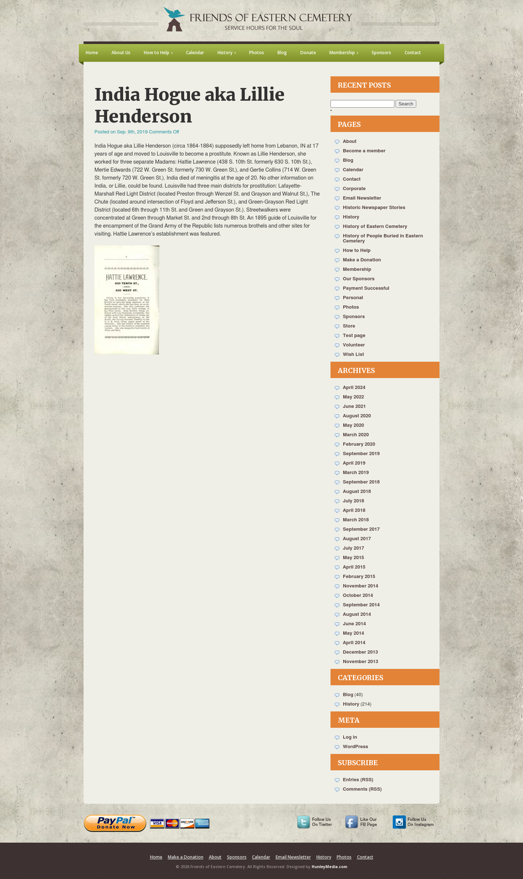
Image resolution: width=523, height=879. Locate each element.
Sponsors (354, 316)
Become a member (364, 151)
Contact (352, 179)
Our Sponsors (358, 279)
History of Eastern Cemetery (375, 226)
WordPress (355, 746)
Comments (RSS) (362, 789)
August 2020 (357, 416)
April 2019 (354, 463)
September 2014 (361, 605)
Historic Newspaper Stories (374, 207)
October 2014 (358, 595)
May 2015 (353, 557)
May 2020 (353, 425)
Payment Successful (366, 288)
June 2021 (354, 406)
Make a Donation (362, 260)
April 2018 (354, 510)
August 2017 (357, 539)
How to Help (356, 250)
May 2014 (353, 633)
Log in (350, 737)
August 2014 (357, 614)
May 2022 (353, 397)
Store (349, 326)
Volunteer (354, 345)
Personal (353, 298)
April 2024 (354, 387)
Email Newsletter (362, 198)
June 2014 (354, 624)
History (351, 217)
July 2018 (353, 501)
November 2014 (360, 586)
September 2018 (361, 482)
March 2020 (356, 435)
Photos (351, 307)
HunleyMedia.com (329, 866)
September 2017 (361, 529)
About (349, 141)
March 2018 (356, 520)
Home (156, 857)
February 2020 (359, 444)
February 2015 (359, 576)
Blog (348, 160)
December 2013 (360, 652)
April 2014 (354, 643)
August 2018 (357, 491)
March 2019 (356, 472)
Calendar (353, 170)
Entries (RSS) (358, 780)
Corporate (354, 188)
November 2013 (360, 661)
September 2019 (361, 453)
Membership (357, 269)
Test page (354, 335)
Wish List (353, 354)
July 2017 (353, 548)
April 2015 (354, 567)
